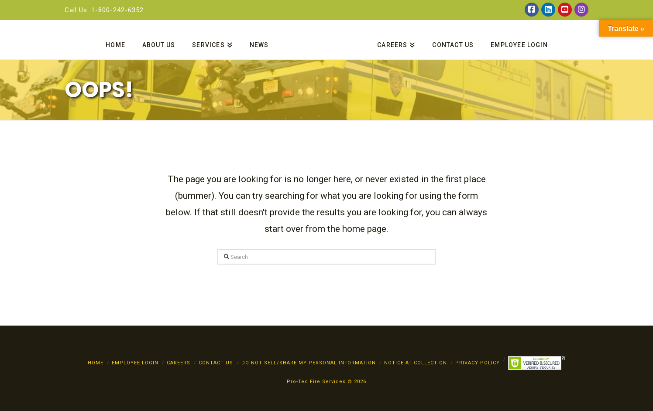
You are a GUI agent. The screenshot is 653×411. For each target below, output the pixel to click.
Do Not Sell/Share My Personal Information (308, 363)
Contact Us (216, 363)
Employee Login (135, 363)
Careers (178, 363)
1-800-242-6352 (117, 10)
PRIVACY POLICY (477, 363)
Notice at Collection (415, 363)
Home (95, 363)
